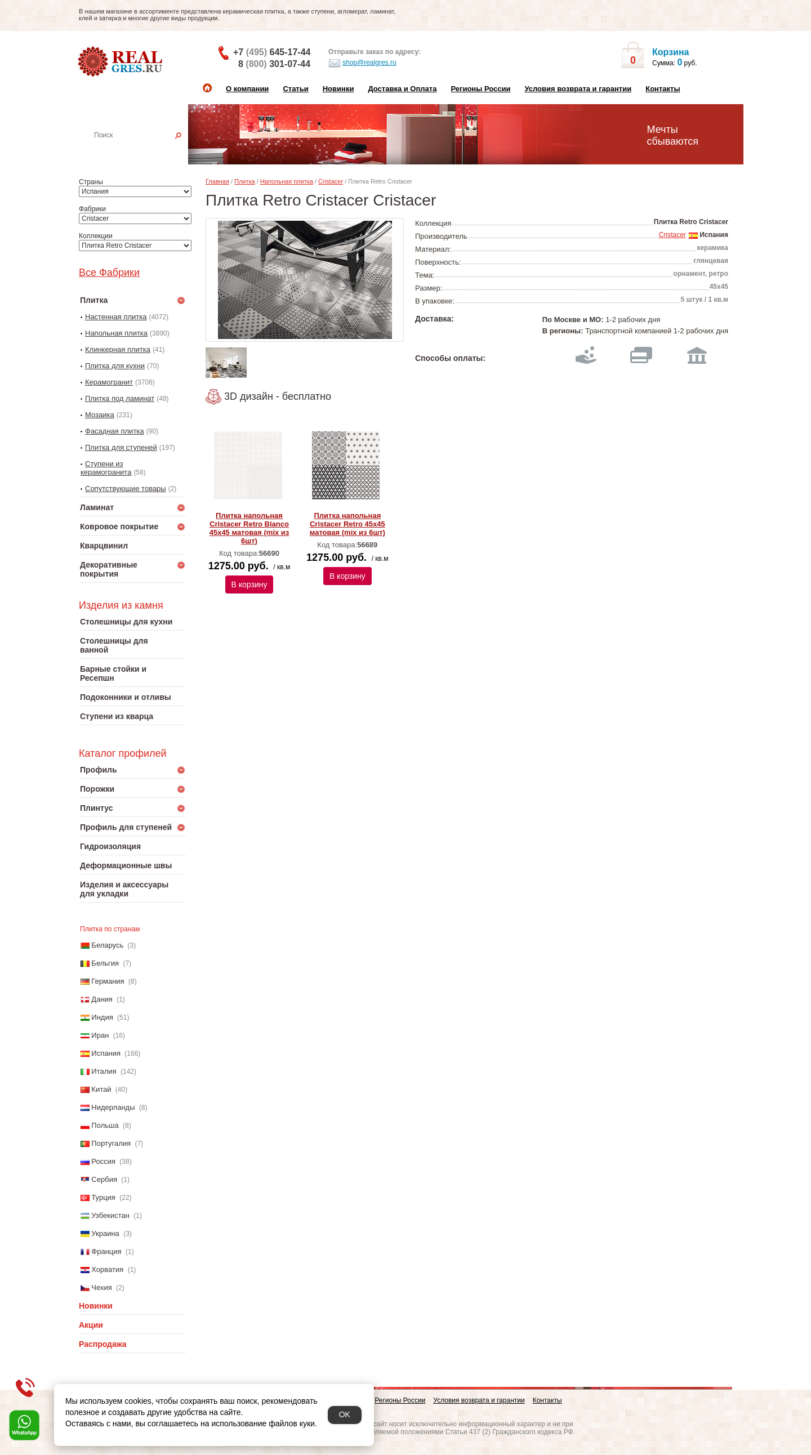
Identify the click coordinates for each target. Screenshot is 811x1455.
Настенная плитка (144, 151)
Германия (107, 981)
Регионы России (480, 88)
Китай (101, 1089)
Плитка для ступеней (121, 447)
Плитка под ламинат (119, 398)
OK (344, 1414)
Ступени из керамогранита (106, 467)
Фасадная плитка (114, 431)
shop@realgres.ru (362, 63)
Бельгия (105, 963)
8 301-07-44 (274, 64)
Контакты (662, 88)
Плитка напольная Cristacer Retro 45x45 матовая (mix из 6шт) (347, 524)
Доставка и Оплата (402, 88)
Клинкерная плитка (117, 349)
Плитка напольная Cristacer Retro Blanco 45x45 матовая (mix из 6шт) (249, 528)
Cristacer (330, 181)
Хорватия (107, 1269)
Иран (100, 1035)
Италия (103, 1071)
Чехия (101, 1287)
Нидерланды (113, 1107)
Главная (217, 181)
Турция (103, 1197)
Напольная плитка (116, 333)
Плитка (244, 181)
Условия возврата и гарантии (577, 88)
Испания (106, 1053)
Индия (102, 1017)
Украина (105, 1233)
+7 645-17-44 (271, 52)
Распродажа (103, 1344)
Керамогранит (109, 382)
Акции (91, 1324)
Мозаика (99, 414)
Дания (102, 999)
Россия (103, 1161)
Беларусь (107, 945)
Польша (104, 1125)
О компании (247, 88)
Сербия (104, 1179)
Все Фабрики (109, 272)
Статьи (295, 88)
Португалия (111, 1143)
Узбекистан (110, 1215)
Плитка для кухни (115, 365)
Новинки (338, 88)
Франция (106, 1251)
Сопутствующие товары (125, 488)
